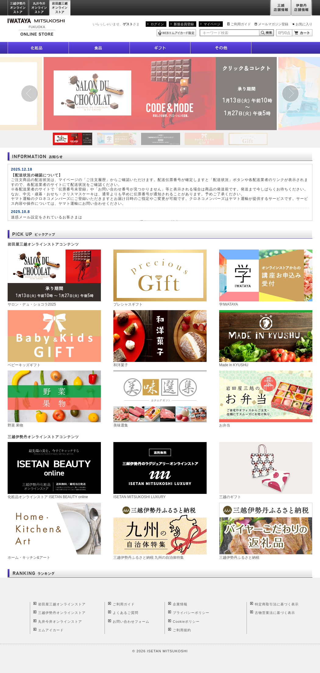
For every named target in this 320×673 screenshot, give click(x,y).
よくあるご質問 (125, 613)
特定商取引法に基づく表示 (277, 604)
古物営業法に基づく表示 (275, 613)
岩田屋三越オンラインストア (60, 8)
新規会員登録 (184, 24)
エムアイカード (51, 630)
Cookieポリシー (186, 621)
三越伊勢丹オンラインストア (18, 8)
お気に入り (304, 24)
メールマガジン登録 (273, 24)
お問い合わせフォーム (131, 621)
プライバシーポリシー (191, 613)
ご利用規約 (182, 630)
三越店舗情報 (280, 8)
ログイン (157, 24)
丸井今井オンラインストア (39, 8)
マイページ (212, 24)
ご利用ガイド (241, 24)
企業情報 (180, 604)
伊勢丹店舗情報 (301, 8)
